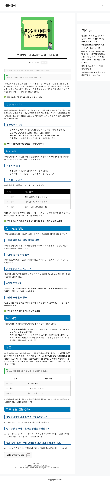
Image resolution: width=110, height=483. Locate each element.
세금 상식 (10, 5)
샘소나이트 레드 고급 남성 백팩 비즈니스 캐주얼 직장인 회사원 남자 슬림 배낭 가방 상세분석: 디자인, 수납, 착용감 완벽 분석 (93, 56)
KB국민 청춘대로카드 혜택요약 (38, 465)
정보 (37, 463)
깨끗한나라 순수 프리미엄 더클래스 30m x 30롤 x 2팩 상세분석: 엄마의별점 (93, 39)
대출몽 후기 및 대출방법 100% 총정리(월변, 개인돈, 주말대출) (38, 468)
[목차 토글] (27, 455)
